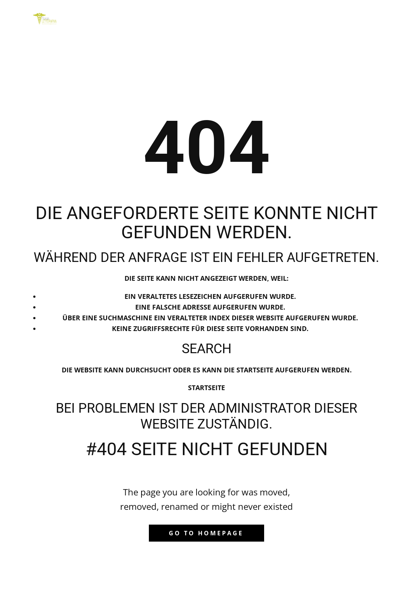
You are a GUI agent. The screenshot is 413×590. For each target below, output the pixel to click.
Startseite (206, 387)
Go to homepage (206, 533)
